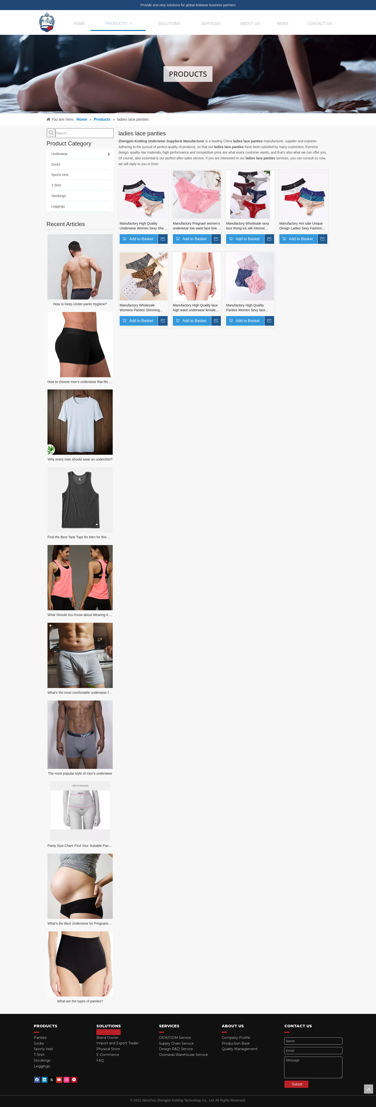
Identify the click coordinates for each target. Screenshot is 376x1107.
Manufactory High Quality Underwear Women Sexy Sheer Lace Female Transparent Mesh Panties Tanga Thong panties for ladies (143, 226)
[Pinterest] (74, 1080)
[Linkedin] (44, 1080)
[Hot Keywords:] (51, 132)
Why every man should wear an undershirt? (80, 459)
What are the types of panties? (80, 1001)
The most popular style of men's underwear (80, 773)
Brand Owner (107, 1037)
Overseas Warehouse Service (183, 1055)
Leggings (42, 1066)
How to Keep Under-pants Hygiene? (80, 304)
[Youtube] (59, 1080)
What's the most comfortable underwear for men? (80, 692)
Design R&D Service (176, 1049)
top (368, 1089)
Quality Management (240, 1049)
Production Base (236, 1043)
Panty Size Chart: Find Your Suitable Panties (80, 846)
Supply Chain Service (176, 1043)
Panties (40, 1037)
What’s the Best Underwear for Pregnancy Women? (80, 923)
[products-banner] (188, 74)
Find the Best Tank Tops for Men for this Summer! (80, 537)
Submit (297, 1084)
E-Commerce (107, 1055)
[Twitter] (52, 1080)
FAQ (100, 1060)
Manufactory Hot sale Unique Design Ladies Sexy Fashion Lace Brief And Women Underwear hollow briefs (301, 226)
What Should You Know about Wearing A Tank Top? (80, 615)
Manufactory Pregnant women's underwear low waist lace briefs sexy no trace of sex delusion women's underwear (196, 226)
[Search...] (84, 133)
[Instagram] (67, 1080)
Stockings (42, 1060)
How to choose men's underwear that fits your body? (80, 382)
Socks (39, 1043)
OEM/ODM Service (175, 1037)
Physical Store (108, 1049)
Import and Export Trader (117, 1043)
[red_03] (36, 1032)
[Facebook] (37, 1080)
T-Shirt (39, 1055)
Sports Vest (43, 1049)
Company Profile (236, 1037)
